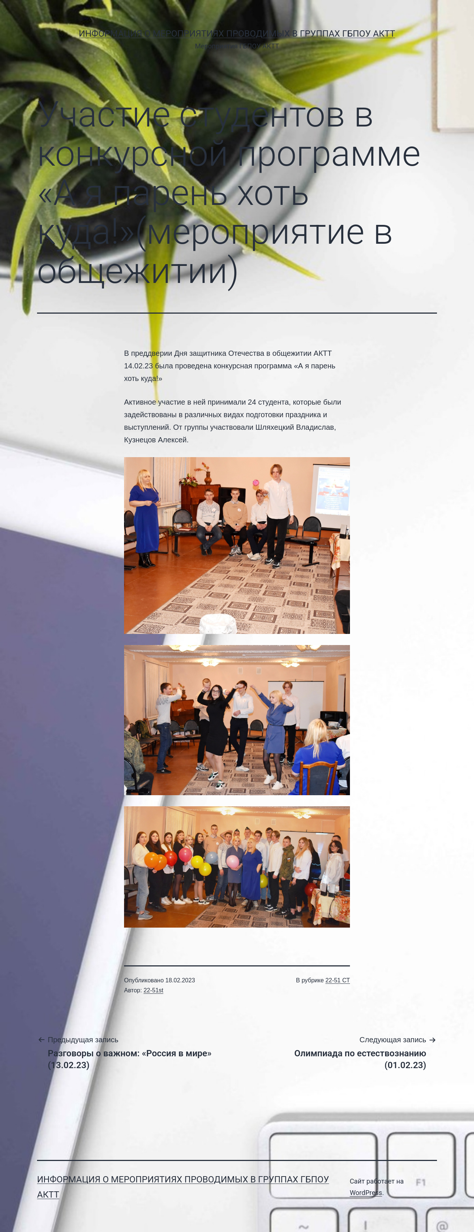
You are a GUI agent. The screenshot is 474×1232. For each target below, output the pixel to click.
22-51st (153, 990)
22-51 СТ (338, 980)
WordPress (366, 1192)
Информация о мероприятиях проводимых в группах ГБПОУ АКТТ (237, 33)
